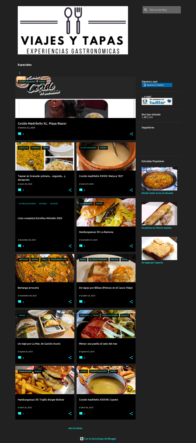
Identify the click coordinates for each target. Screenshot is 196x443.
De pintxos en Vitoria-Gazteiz (157, 228)
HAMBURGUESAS (42, 73)
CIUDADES (22, 73)
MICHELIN (76, 73)
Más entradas (75, 428)
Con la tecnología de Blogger (98, 438)
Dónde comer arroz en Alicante (157, 193)
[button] (131, 134)
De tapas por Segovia (152, 262)
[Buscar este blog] (165, 9)
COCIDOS (61, 73)
